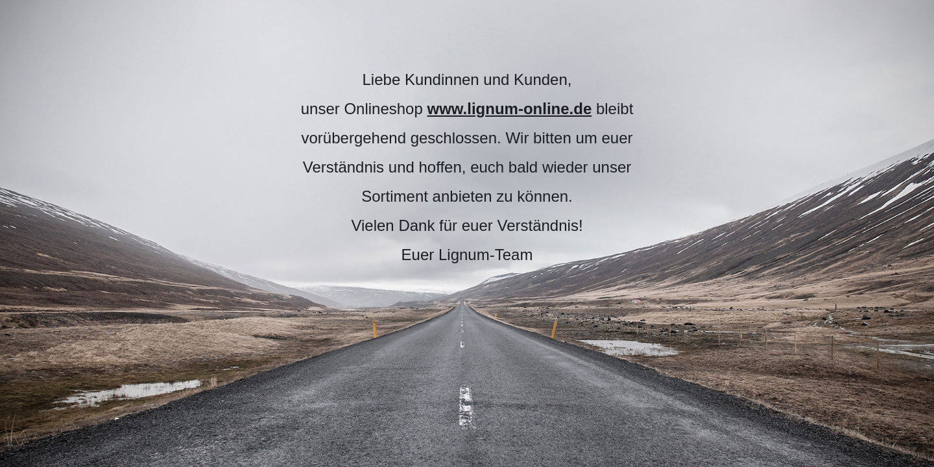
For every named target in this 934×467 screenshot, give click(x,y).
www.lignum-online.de (509, 108)
